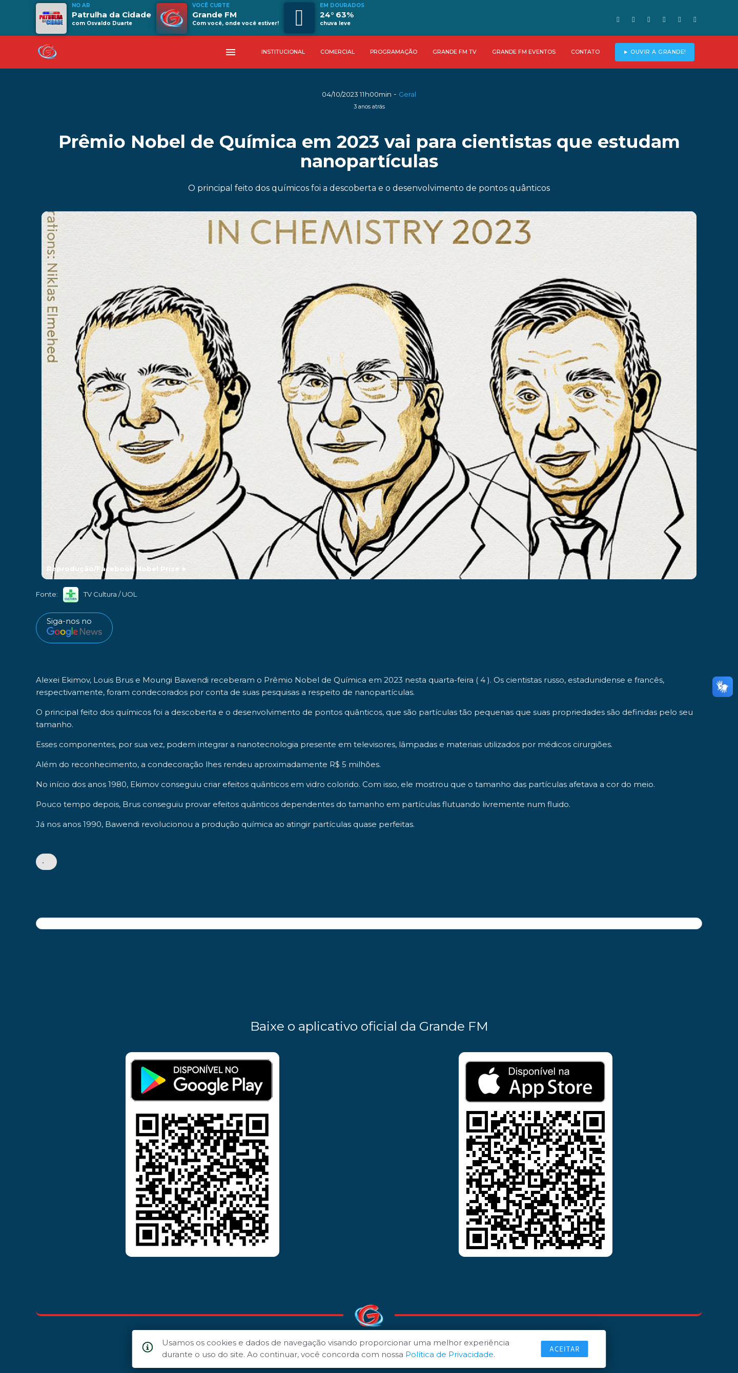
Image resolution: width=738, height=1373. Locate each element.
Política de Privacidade (449, 1354)
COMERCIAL (337, 52)
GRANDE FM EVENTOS (524, 52)
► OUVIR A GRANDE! (654, 52)
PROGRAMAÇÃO (393, 52)
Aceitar (564, 1349)
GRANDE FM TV (455, 52)
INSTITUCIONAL (283, 52)
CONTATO (585, 52)
